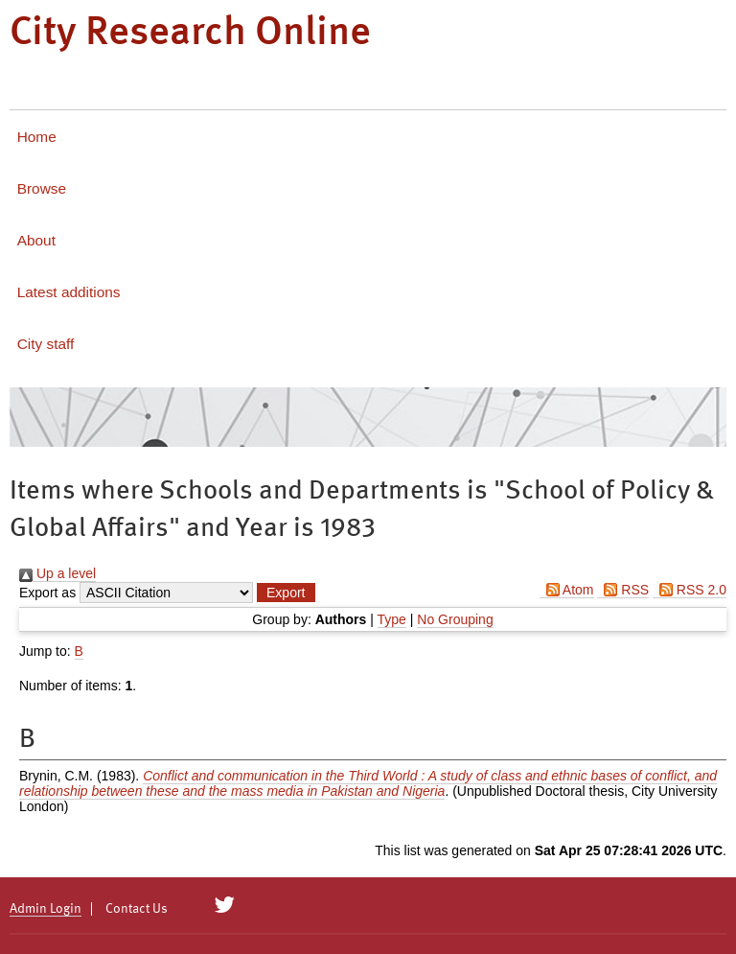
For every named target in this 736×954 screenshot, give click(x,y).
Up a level (57, 573)
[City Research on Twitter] (225, 905)
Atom (567, 589)
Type (392, 619)
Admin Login (45, 909)
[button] (285, 592)
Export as (47, 592)
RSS (623, 589)
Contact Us (136, 909)
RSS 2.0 (689, 589)
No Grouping (455, 619)
